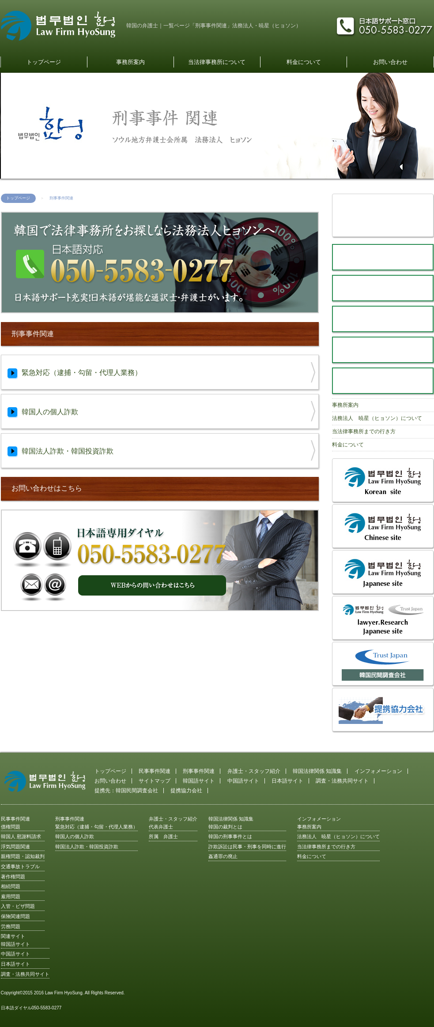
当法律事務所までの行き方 (364, 431)
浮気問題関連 (15, 846)
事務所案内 (130, 62)
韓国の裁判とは (225, 826)
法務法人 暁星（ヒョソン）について (377, 418)
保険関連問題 (15, 916)
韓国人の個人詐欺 (74, 836)
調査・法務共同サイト (342, 781)
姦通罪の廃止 (223, 856)
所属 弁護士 (163, 836)
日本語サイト (287, 781)
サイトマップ (154, 781)
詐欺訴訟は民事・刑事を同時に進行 (247, 846)
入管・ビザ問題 (18, 906)
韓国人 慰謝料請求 (21, 836)
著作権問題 (13, 876)
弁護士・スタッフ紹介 (253, 771)
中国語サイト (243, 781)
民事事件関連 (154, 771)
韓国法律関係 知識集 (317, 771)
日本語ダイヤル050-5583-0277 (31, 1007)
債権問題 (10, 826)
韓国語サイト (199, 781)
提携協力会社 (186, 790)
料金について (304, 62)
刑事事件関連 (199, 771)
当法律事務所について (216, 62)
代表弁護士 (161, 826)
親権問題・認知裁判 (23, 856)
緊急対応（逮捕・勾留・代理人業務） (96, 826)
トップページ (43, 62)
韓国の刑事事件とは (230, 836)
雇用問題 (10, 896)
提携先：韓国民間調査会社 (126, 790)
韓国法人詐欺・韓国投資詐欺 (86, 846)
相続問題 (10, 886)
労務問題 (10, 926)
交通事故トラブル (20, 866)
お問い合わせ (390, 62)
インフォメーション (378, 771)
